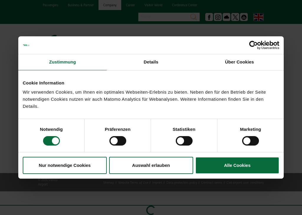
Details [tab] (151, 61)
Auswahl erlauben (151, 165)
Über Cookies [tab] (239, 61)
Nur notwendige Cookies (65, 165)
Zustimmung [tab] (62, 61)
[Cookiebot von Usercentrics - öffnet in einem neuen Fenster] (253, 45)
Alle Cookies (237, 165)
